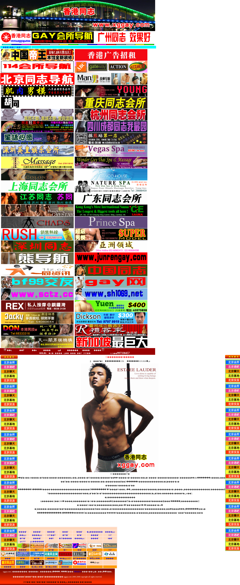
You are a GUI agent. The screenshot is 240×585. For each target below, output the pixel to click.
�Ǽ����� (65, 538)
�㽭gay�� (95, 558)
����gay (110, 532)
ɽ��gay (22, 535)
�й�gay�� (51, 567)
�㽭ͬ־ (37, 550)
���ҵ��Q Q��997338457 (16, 47)
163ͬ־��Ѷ (51, 535)
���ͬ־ (65, 532)
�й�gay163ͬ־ (65, 558)
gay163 (22, 541)
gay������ (37, 541)
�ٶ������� (95, 532)
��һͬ (51, 538)
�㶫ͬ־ (65, 550)
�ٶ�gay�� (37, 567)
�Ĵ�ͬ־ (79, 535)
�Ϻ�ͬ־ (65, 535)
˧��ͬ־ (110, 538)
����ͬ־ (23, 532)
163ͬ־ (110, 535)
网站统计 (77, 572)
